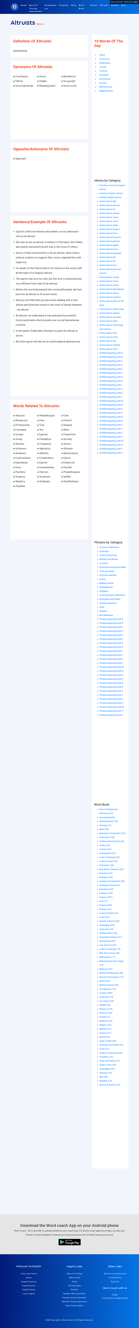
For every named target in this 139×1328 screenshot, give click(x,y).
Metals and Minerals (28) (111, 973)
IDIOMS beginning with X (111, 444)
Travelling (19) (106, 1057)
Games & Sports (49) (109, 921)
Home (24, 5)
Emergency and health (109, 599)
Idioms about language (110, 253)
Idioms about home (108, 249)
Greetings (104, 551)
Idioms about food (108, 233)
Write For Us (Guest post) (115, 1274)
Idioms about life (107, 261)
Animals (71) (105, 825)
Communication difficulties (112, 595)
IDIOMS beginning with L (111, 397)
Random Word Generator (74, 1294)
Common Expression (109, 547)
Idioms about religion (109, 313)
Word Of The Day (33, 7)
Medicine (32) (106, 969)
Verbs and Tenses (29, 1274)
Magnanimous (106, 91)
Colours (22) (105, 849)
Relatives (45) (106, 1021)
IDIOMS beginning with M (111, 401)
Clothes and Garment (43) (111, 841)
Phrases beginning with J (111, 655)
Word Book (81, 7)
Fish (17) (103, 901)
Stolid (102, 55)
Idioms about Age (107, 201)
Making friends (106, 583)
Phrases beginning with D (111, 631)
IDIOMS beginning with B (111, 357)
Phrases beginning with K (111, 659)
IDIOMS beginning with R (111, 421)
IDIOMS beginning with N (111, 405)
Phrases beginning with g (111, 643)
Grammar (64, 5)
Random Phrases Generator (74, 1302)
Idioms (93, 5)
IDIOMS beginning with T (111, 429)
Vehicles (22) (105, 1073)
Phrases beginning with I (111, 651)
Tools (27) (104, 1049)
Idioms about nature (109, 293)
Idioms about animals (109, 205)
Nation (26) (104, 981)
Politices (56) (105, 1013)
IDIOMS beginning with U (111, 432)
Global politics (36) (108, 933)
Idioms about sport (108, 321)
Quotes (115, 5)
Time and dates (106, 571)
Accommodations (108, 575)
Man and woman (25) (109, 953)
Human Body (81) (107, 941)
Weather (103, 611)
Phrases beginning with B (111, 623)
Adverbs (74, 1290)
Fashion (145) (106, 893)
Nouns (29, 1278)
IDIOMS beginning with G (111, 377)
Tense (74, 1282)
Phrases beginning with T (111, 695)
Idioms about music (108, 281)
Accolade (103, 75)
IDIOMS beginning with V (111, 437)
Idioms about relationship (111, 309)
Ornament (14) (106, 997)
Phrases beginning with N (111, 671)
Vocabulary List (50, 7)
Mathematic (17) (107, 957)
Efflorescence (105, 87)
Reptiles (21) (105, 1029)
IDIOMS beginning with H (111, 381)
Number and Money (108, 559)
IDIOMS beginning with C (111, 361)
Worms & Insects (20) (109, 1084)
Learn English (29, 1294)
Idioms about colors (109, 217)
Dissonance (104, 79)
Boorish (103, 83)
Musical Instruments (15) (111, 977)
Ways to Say (74, 1278)
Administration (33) (108, 821)
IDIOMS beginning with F (111, 373)
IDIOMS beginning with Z (111, 453)
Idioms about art (107, 209)
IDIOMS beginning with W (111, 441)
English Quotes (29, 1286)
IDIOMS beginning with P (111, 413)
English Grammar (29, 1282)
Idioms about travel (108, 337)
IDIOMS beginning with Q (111, 417)
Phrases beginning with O (111, 675)
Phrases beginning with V (111, 703)
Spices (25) (104, 1037)
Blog (73, 5)
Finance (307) (106, 897)
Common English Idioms (111, 193)
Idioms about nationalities (111, 289)
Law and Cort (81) (108, 945)
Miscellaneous (106, 615)
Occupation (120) (107, 989)
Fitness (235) (105, 905)
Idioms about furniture (110, 237)
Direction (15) (106, 873)
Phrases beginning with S (111, 691)
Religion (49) (105, 1025)
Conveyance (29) (107, 853)
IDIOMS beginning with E (111, 369)
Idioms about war (107, 341)
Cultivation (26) (106, 865)
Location (103, 563)
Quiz (123, 5)
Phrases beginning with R (111, 687)
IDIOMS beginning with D (111, 365)
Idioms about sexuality (110, 317)
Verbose (103, 71)
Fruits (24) (104, 917)
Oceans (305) (105, 993)
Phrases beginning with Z (111, 715)
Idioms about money (109, 277)
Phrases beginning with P (111, 679)
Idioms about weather (109, 345)
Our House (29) (106, 1001)
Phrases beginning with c (111, 627)
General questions (108, 603)
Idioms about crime (108, 221)
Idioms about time (108, 333)
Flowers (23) (105, 909)
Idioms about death (108, 225)
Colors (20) (104, 845)
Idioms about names (109, 285)
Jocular (103, 67)
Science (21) (105, 1033)
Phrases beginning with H (111, 647)
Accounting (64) (107, 817)
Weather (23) (105, 1081)
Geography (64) (106, 925)
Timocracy (104, 59)
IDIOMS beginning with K (111, 393)
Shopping (103, 591)
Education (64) (106, 889)
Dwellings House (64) (109, 885)
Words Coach (68, 1320)
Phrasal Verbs (74, 1286)
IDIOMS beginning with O (111, 409)
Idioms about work (108, 349)
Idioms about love (107, 265)
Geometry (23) (106, 929)
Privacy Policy (115, 1278)
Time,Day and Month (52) (111, 1045)
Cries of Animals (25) (109, 857)
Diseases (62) (106, 877)
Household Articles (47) (110, 937)
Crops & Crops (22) (108, 861)
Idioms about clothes (109, 213)
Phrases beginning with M (111, 667)
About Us (115, 1282)
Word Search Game (74, 1306)
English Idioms (28, 1290)
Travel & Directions (108, 555)
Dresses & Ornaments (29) (112, 881)
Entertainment (106, 587)
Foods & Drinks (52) (108, 913)
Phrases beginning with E (111, 635)
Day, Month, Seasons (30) (111, 869)
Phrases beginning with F (111, 639)
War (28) (103, 1077)
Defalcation (104, 63)
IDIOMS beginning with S (111, 425)
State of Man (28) (107, 1041)
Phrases (104, 5)
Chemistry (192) (107, 837)
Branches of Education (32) (112, 833)
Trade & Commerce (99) (110, 1053)
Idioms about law (107, 257)
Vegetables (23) (107, 1069)
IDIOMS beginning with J (111, 389)
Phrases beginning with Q (111, 683)
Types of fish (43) (107, 1065)
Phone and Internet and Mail (112, 567)
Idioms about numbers (110, 297)
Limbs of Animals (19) (110, 949)
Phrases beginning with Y (111, 711)
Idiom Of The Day (74, 1274)
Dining (102, 579)
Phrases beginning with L (111, 663)
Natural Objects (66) (109, 985)
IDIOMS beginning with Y (111, 449)
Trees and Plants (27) (109, 1061)
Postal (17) (104, 1017)
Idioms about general (109, 241)
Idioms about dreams (109, 229)
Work (101, 607)
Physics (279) (106, 1009)
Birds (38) (104, 829)
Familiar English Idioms (110, 197)
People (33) (104, 1005)
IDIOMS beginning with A (111, 353)
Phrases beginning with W (111, 707)
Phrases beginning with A (111, 619)
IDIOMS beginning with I (110, 385)
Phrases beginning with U (111, 699)
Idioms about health (108, 245)
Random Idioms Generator (74, 1298)
